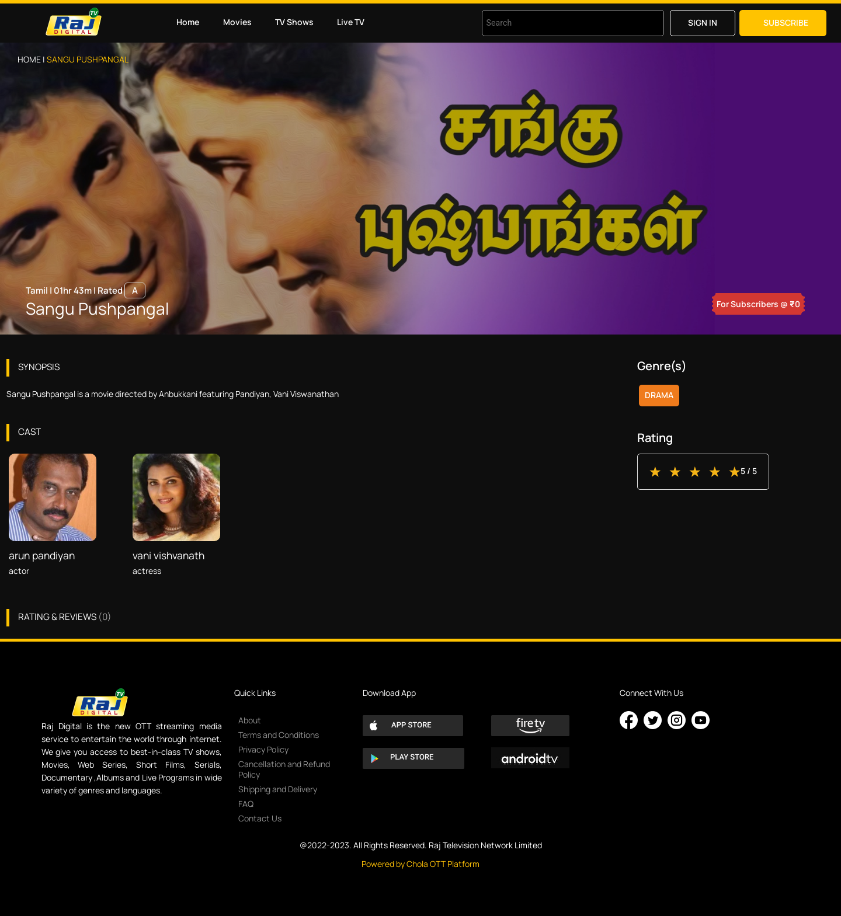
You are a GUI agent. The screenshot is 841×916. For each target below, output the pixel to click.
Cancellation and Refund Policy (284, 769)
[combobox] (558, 23)
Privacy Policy (263, 749)
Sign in (702, 22)
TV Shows (294, 21)
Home (187, 21)
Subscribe (785, 22)
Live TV (350, 21)
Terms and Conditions (278, 734)
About (249, 720)
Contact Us (260, 818)
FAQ (245, 803)
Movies (237, 21)
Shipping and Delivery (277, 789)
